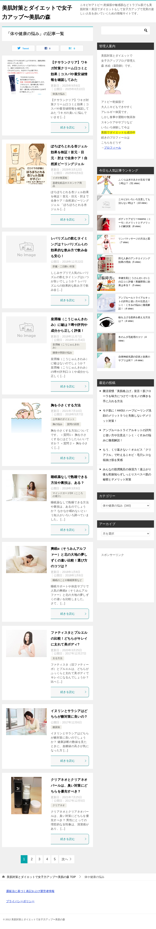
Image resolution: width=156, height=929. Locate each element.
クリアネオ (59, 805)
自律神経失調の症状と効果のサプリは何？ (134, 358)
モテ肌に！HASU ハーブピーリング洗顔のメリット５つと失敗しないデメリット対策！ (127, 415)
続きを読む (73, 127)
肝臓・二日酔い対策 (64, 266)
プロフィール (112, 147)
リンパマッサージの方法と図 (134, 240)
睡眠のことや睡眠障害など (67, 580)
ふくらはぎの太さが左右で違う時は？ (134, 181)
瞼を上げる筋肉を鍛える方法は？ (134, 319)
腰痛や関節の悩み (62, 352)
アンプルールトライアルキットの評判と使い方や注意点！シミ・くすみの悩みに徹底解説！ (134, 303)
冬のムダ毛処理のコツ (132, 339)
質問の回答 (73, 424)
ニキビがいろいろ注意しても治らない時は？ (134, 201)
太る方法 (57, 658)
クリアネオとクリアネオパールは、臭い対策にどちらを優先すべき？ (69, 785)
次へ (65, 859)
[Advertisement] (125, 578)
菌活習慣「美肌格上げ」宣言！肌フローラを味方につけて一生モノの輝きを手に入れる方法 (127, 396)
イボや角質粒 (60, 177)
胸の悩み (57, 424)
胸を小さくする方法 (66, 405)
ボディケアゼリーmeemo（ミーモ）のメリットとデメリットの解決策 (134, 223)
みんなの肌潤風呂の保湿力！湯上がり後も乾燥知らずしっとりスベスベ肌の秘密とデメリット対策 (127, 474)
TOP (41, 877)
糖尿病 (56, 727)
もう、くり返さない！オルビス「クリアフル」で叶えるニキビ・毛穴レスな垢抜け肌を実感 (127, 454)
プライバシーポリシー (20, 901)
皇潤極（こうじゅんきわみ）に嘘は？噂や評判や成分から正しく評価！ (69, 325)
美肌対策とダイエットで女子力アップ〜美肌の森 (36, 11)
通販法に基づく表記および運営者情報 (30, 891)
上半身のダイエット (64, 419)
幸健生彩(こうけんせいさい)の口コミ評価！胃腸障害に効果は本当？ (134, 282)
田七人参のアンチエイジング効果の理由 (134, 260)
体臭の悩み (59, 93)
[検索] (125, 30)
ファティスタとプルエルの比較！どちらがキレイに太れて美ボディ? (69, 638)
